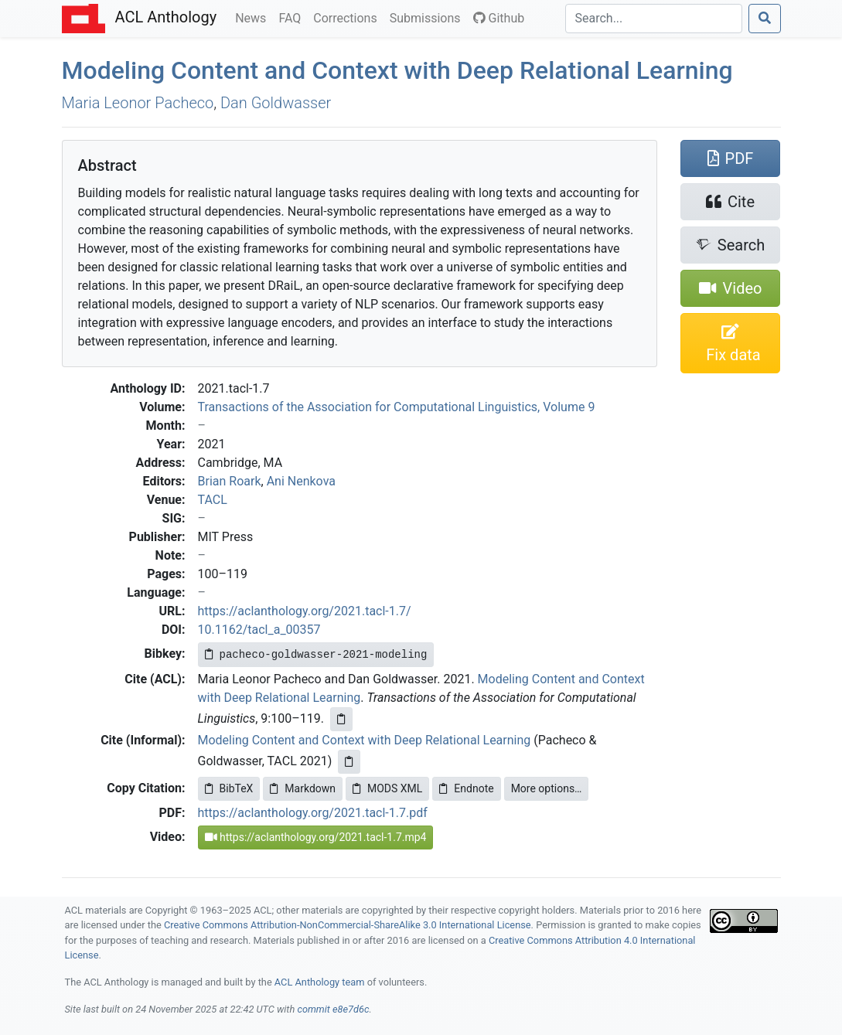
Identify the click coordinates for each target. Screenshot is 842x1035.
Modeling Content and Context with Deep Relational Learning (397, 70)
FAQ (292, 17)
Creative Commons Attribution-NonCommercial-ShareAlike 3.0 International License (347, 925)
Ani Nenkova (301, 481)
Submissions (428, 17)
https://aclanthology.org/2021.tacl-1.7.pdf (313, 812)
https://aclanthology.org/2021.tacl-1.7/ (304, 611)
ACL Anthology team (319, 982)
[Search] (653, 18)
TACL (212, 499)
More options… (546, 788)
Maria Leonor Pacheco (138, 103)
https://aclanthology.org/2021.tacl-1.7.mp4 (316, 837)
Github (499, 18)
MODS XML (387, 788)
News (253, 17)
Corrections (348, 17)
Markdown (303, 788)
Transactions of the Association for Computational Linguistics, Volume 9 (396, 407)
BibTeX (229, 788)
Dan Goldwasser (275, 103)
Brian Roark (229, 481)
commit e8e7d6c (333, 1009)
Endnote (466, 788)
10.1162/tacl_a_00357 (259, 629)
